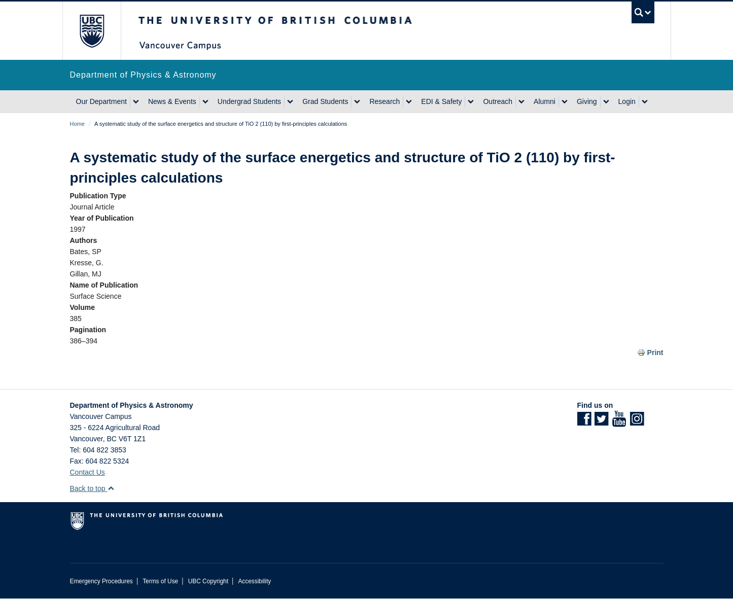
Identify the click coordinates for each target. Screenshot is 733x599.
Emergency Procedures (101, 581)
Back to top (92, 488)
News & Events (172, 101)
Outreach (497, 101)
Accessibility (254, 581)
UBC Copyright (208, 581)
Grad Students (325, 101)
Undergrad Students (249, 101)
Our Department (101, 101)
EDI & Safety (441, 101)
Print (655, 352)
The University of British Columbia (91, 31)
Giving (587, 101)
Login (627, 101)
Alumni (544, 101)
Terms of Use (160, 581)
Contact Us (87, 472)
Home (77, 124)
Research (384, 101)
